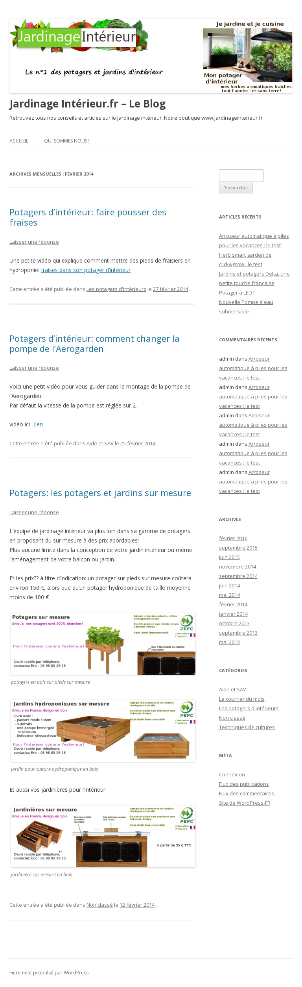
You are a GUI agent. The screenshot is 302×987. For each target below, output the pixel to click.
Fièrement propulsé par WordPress (48, 972)
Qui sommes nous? (66, 140)
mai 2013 (229, 642)
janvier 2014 (233, 613)
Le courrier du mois (242, 698)
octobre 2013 (234, 623)
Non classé (100, 904)
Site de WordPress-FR (245, 802)
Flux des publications (244, 783)
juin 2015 (229, 557)
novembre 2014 (237, 566)
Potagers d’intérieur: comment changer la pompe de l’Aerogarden (94, 343)
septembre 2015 (238, 547)
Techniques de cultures (247, 727)
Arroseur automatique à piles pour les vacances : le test (253, 368)
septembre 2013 (238, 632)
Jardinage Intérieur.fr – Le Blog (87, 103)
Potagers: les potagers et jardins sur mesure (100, 492)
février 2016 (233, 538)
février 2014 (233, 604)
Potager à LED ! (236, 292)
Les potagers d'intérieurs (116, 289)
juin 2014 (229, 585)
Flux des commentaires (246, 793)
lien (38, 424)
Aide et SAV (100, 443)
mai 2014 (229, 594)
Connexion (232, 774)
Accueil (18, 140)
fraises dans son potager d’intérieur (86, 270)
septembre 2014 (238, 576)
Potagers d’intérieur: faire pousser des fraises (87, 217)
